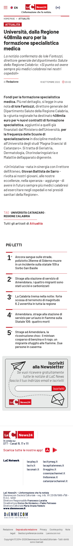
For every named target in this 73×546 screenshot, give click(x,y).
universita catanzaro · (28, 212)
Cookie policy (56, 529)
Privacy (43, 529)
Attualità (24, 18)
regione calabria (17, 216)
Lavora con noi (53, 533)
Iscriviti (58, 388)
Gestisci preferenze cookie (30, 533)
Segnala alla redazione (26, 529)
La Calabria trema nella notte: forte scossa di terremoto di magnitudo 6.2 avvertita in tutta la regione (38, 299)
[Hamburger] (5, 7)
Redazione (8, 529)
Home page (9, 18)
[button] (65, 20)
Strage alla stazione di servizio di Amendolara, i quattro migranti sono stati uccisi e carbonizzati (39, 282)
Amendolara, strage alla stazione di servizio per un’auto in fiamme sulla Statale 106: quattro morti (38, 317)
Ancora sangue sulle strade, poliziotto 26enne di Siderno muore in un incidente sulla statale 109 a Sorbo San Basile (38, 262)
